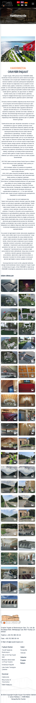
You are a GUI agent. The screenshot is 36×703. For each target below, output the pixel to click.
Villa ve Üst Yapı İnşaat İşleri (9, 656)
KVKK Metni (26, 697)
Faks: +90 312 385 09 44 (10, 638)
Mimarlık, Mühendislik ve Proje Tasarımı (8, 661)
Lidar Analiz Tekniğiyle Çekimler (9, 668)
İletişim (22, 663)
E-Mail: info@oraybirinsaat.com (12, 642)
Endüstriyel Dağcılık (8, 664)
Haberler (23, 657)
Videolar (23, 653)
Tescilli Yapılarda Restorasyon (7, 651)
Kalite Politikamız (7, 684)
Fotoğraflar (23, 650)
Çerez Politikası (15, 697)
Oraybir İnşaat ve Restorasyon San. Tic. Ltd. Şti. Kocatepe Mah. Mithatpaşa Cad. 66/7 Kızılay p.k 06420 (18, 630)
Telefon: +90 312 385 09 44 (11, 635)
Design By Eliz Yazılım (18, 699)
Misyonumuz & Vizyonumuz (6, 681)
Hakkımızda (5, 677)
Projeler (23, 660)
